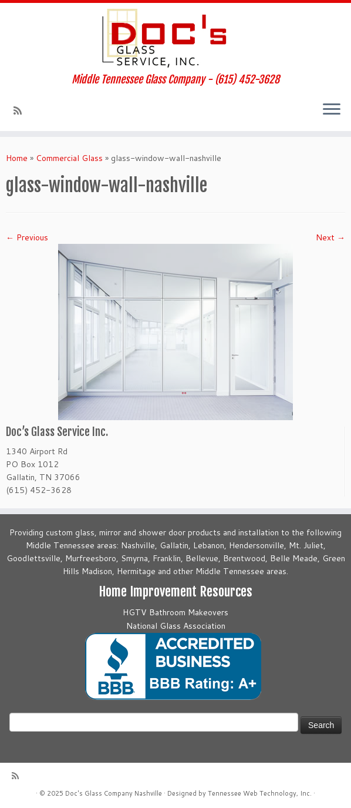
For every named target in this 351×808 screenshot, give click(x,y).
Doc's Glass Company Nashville (113, 793)
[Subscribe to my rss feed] (21, 110)
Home (17, 158)
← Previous (27, 237)
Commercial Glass (69, 158)
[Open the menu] (331, 110)
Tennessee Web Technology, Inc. (260, 793)
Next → (330, 237)
